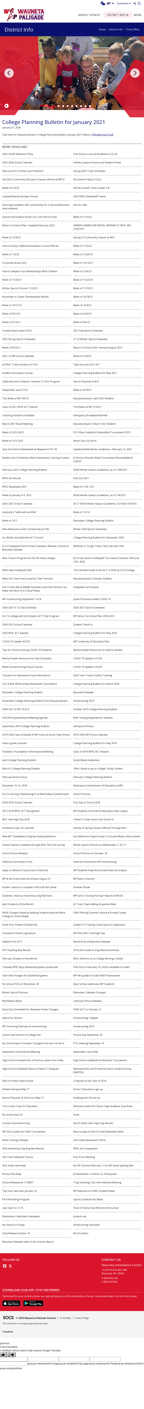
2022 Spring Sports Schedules (19, 339)
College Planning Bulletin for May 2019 (95, 743)
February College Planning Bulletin (92, 777)
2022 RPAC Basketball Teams (89, 196)
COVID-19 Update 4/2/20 (16, 641)
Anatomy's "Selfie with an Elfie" (19, 512)
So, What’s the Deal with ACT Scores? (23, 537)
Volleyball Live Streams (86, 587)
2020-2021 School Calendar (17, 503)
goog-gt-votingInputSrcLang (42, 1363)
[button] (128, 15)
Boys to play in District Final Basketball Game (98, 1131)
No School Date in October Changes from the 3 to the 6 (33, 1043)
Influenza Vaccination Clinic (17, 861)
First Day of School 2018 (86, 802)
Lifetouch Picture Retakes (87, 1001)
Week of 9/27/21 (11, 313)
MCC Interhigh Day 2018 (16, 819)
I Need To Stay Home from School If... (94, 819)
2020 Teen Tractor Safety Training (92, 675)
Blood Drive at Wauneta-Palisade (91, 941)
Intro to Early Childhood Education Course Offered (30, 246)
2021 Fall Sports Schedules (88, 330)
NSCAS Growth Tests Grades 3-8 (91, 188)
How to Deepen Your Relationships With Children (29, 271)
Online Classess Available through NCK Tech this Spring (33, 844)
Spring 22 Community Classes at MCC (94, 237)
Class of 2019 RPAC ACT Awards (91, 751)
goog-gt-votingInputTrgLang (71, 1363)
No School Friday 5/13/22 (87, 179)
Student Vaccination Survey (17, 373)
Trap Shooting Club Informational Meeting (97, 1182)
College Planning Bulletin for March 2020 (96, 683)
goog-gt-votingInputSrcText (100, 1363)
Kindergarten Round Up (86, 1097)
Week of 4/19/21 (82, 390)
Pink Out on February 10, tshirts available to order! (101, 967)
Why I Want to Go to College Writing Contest (98, 958)
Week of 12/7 (9, 520)
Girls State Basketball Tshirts (89, 1140)
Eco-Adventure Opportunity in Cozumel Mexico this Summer (106, 836)
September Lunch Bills (85, 1051)
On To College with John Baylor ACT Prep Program (30, 616)
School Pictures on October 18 (90, 853)
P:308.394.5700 (110, 1278)
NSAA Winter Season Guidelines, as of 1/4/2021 (99, 495)
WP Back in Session (84, 878)
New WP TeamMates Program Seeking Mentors (29, 836)
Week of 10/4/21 (82, 305)
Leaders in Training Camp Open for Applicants (99, 924)
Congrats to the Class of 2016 (89, 1080)
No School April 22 (12, 1114)
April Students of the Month (18, 904)
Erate (76, 1114)
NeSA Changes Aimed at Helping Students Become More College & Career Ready (33, 914)
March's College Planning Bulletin (21, 768)
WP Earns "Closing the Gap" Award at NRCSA (98, 895)
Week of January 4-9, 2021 (16, 495)
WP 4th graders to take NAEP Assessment (96, 975)
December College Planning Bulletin (93, 520)
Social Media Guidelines (86, 760)
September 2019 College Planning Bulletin (25, 726)
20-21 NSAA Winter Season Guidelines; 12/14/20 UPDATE (105, 503)
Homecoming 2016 (83, 1026)
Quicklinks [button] (124, 3)
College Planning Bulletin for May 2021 (95, 373)
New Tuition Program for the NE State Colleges (29, 558)
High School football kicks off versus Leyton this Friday (32, 1060)
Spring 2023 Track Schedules (89, 171)
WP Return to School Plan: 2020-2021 (94, 616)
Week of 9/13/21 (11, 322)
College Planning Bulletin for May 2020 (95, 633)
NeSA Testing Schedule (15, 1140)
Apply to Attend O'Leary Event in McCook (25, 870)
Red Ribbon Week (12, 1001)
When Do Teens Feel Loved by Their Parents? (27, 578)
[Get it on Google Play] (33, 1303)
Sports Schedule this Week (88, 1199)
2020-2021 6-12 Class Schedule (19, 607)
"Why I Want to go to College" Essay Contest (98, 768)
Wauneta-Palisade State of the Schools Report (28, 1241)
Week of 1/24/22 (11, 237)
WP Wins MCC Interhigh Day (89, 933)
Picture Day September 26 (87, 1034)
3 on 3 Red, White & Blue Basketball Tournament (29, 683)
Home (102, 29)
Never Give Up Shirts (85, 440)
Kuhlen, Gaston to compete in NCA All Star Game (29, 887)
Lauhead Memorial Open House (20, 196)
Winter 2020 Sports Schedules (90, 529)
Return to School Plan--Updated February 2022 (28, 225)
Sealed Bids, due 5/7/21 (15, 390)
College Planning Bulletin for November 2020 (98, 537)
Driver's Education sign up (88, 1089)
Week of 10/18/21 (83, 296)
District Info (116, 29)
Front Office (132, 29)
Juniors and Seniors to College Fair (21, 1034)
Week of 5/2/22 (10, 188)
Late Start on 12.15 (12, 1207)
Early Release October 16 (16, 1233)
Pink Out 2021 (81, 478)
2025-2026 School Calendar (17, 162)
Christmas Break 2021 (14, 262)
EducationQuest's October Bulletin (92, 578)
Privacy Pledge (82, 1318)
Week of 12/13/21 (83, 262)
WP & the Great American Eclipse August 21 (26, 878)
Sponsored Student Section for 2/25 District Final (29, 217)
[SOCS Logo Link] (8, 1318)
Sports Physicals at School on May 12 (23, 1097)
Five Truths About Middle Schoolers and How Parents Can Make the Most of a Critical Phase (34, 588)
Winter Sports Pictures (15, 992)
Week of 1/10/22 (82, 246)
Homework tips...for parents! (18, 828)
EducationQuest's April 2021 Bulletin (93, 398)
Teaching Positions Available (18, 415)
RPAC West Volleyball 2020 (17, 570)
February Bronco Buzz (14, 777)
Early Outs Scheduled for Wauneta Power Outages (30, 1009)
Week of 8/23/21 (11, 347)
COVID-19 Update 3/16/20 (87, 667)
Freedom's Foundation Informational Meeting (27, 751)
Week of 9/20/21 (82, 313)
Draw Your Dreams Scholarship (19, 924)
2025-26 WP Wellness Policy (17, 154)
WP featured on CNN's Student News (94, 1191)
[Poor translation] (11, 1354)
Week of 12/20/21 (83, 254)
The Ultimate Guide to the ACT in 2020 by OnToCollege (104, 570)
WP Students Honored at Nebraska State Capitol (100, 811)
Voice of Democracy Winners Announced (95, 1207)
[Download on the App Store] (11, 1303)
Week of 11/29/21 (12, 279)
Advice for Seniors (12, 1018)
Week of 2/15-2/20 (12, 440)
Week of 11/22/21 (83, 279)
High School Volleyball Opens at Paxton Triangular (30, 1068)
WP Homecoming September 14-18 (21, 599)
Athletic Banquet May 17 (15, 1089)
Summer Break (81, 887)
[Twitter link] (10, 1266)
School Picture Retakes (15, 853)
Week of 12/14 (81, 512)
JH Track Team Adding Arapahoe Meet (94, 904)
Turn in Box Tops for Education (20, 1106)
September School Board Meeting (21, 1051)
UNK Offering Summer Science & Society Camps (99, 912)
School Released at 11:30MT (17, 1182)
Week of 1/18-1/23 (83, 486)
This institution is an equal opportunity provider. (25, 1323)
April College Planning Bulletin (19, 760)
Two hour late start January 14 (19, 1191)
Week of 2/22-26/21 (13, 432)
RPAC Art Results (11, 478)
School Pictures (81, 794)
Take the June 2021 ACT (86, 364)
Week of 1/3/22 (10, 254)
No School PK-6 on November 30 (20, 984)
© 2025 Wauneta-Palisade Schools (36, 1318)
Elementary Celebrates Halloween (21, 1216)
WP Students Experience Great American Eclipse (100, 870)
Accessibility (65, 1318)
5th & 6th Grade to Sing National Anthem (96, 950)
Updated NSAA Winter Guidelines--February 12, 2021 (102, 449)
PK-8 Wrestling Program (16, 1199)
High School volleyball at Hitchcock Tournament (100, 1060)
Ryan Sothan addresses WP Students (93, 984)
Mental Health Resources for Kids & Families (98, 650)
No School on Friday (13, 1224)
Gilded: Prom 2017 (12, 941)
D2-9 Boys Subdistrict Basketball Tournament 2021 (102, 432)
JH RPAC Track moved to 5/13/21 (20, 364)
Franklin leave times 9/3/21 (17, 330)
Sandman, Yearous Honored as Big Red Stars (27, 895)
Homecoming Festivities (86, 1224)
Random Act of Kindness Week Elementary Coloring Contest (35, 457)
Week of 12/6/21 (82, 271)
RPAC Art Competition (85, 1148)
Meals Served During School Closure (22, 667)
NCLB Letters (80, 1233)
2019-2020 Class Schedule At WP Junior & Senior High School (36, 734)
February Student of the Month (19, 958)
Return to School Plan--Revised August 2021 (98, 347)
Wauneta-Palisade (83, 692)
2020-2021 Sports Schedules (89, 607)
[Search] (139, 3)
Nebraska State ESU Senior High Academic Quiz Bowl (102, 1106)
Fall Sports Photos (83, 726)
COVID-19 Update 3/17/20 (87, 658)
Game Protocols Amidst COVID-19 (92, 599)
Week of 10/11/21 (12, 305)
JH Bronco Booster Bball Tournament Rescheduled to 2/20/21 (103, 459)
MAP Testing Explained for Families (93, 717)
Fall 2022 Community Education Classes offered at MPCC (33, 179)
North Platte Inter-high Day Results (93, 1123)
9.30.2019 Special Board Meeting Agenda (24, 717)
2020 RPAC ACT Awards (15, 633)
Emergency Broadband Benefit (90, 415)
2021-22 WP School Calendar (18, 356)
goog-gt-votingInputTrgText (129, 1363)
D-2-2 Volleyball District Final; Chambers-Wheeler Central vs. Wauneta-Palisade (35, 547)
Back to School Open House (17, 1080)
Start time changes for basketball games (25, 975)
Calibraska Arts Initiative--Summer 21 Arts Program (31, 381)
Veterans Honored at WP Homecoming (95, 861)
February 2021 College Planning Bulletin (24, 469)
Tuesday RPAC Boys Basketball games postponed (30, 967)
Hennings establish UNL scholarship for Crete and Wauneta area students (35, 206)
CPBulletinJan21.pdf (102, 134)
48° (106, 3)
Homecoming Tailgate (85, 1018)
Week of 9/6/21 (81, 322)
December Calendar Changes (89, 992)
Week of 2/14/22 (82, 217)
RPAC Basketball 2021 (14, 486)
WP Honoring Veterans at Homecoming (24, 1026)
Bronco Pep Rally (11, 1174)
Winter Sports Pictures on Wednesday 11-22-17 (99, 844)
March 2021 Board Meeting (17, 423)
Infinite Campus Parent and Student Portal (97, 162)
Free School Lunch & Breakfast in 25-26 (95, 154)
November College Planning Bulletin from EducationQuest (34, 700)
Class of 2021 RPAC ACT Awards (20, 407)
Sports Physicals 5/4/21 (86, 381)
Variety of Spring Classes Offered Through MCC (100, 828)
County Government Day (16, 1123)
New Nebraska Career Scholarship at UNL (25, 529)
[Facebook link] (4, 1266)
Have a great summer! (14, 743)
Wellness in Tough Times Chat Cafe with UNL (98, 546)
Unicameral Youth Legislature (19, 933)
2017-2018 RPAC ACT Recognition (21, 811)
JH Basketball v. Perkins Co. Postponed (94, 1174)
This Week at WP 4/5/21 (15, 398)
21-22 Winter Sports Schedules (90, 339)
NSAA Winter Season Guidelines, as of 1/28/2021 (100, 469)
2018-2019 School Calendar (17, 802)
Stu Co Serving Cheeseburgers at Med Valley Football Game (35, 794)
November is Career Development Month (25, 296)
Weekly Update (89, 15)
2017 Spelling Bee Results (16, 950)
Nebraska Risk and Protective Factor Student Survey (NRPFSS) (102, 1070)
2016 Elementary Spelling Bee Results (23, 1148)
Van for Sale (80, 204)
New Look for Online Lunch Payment (22, 171)
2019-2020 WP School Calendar (90, 734)
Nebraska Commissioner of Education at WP (98, 785)
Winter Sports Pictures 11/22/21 (20, 288)
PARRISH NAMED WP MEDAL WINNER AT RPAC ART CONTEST (102, 227)
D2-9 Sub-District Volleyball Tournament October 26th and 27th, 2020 (106, 559)
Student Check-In (83, 624)
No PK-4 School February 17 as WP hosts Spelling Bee (103, 1165)
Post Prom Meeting (84, 1157)
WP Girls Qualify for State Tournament (24, 1131)
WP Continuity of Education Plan (91, 641)
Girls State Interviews (14, 1165)
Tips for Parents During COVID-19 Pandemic (27, 650)
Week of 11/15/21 (83, 288)
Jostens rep (79, 1216)
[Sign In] (134, 3)
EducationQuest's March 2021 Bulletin (94, 423)
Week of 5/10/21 (82, 356)
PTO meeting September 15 (88, 1043)
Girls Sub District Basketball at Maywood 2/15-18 (29, 449)
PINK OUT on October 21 (87, 1009)
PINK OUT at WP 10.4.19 (15, 709)
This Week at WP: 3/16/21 (87, 407)
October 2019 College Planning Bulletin (95, 709)
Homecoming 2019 (83, 700)
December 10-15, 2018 (14, 785)
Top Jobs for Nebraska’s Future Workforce (26, 675)
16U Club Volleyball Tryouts (17, 1157)
